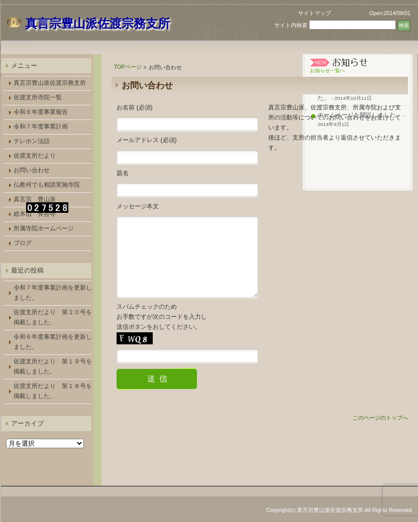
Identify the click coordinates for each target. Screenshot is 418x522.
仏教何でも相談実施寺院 (47, 184)
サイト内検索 (290, 25)
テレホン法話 (32, 141)
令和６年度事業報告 (41, 111)
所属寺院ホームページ (44, 228)
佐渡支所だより (35, 155)
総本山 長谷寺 (35, 213)
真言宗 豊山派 (35, 199)
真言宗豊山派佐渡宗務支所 (50, 82)
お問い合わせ (32, 170)
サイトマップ (314, 13)
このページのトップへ (380, 433)
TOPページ (128, 67)
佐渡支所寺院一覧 (38, 97)
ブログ (23, 242)
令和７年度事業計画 (41, 126)
